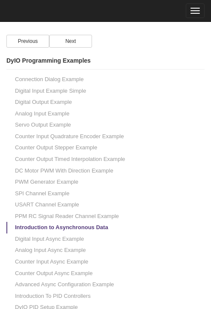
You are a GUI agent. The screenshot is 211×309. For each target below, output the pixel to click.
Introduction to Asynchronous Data (61, 227)
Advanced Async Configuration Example (64, 284)
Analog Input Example (42, 113)
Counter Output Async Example (53, 273)
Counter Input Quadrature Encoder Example (69, 136)
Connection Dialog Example (49, 79)
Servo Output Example (43, 124)
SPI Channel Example (42, 193)
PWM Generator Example (46, 182)
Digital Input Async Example (49, 239)
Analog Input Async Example (50, 250)
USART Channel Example (47, 204)
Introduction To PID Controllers (53, 296)
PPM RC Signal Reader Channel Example (67, 216)
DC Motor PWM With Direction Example (64, 170)
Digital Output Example (43, 102)
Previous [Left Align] (28, 41)
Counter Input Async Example (51, 261)
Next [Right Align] (70, 41)
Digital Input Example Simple (50, 91)
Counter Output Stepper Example (56, 147)
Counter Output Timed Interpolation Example (70, 159)
